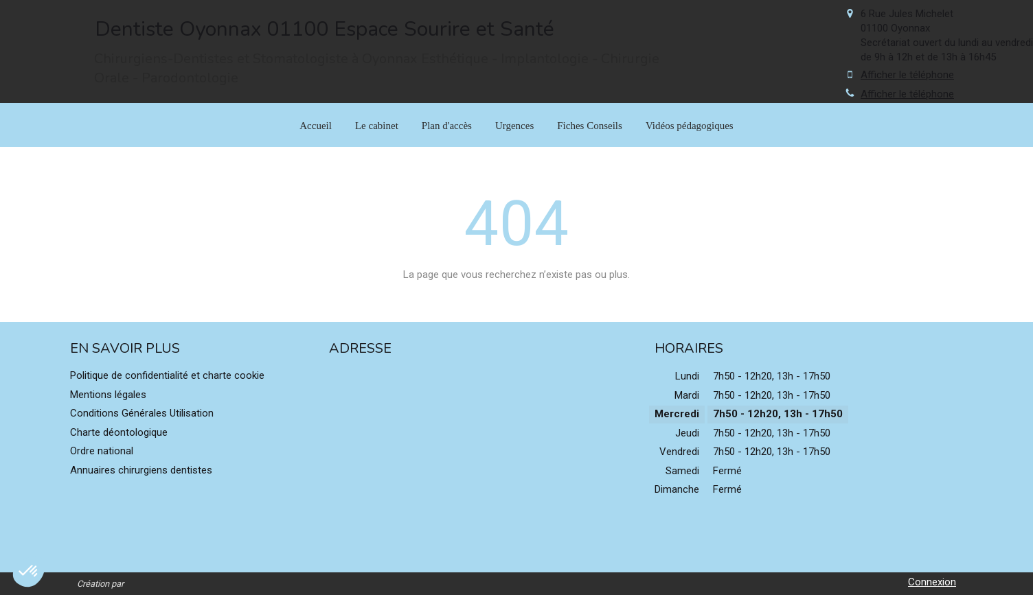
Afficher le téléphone (907, 75)
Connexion (932, 582)
